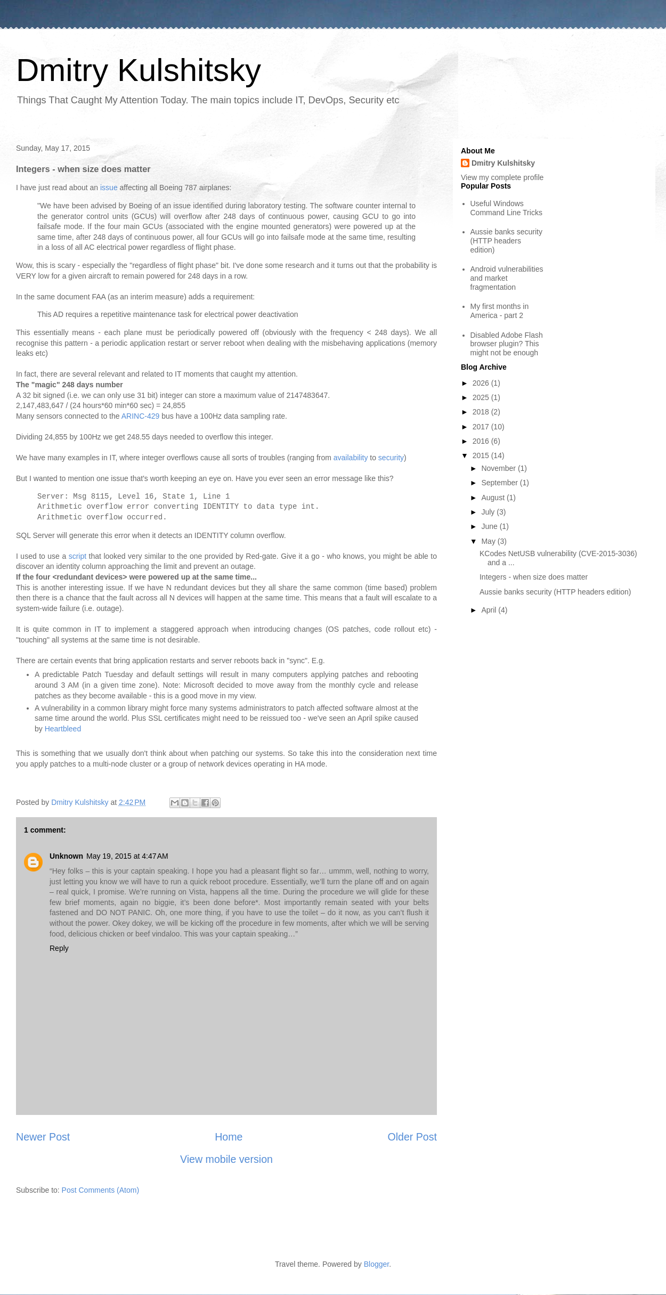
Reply (59, 948)
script (77, 556)
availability (351, 457)
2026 (482, 383)
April (489, 610)
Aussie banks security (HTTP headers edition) (506, 240)
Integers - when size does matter (534, 577)
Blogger (376, 1264)
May (489, 541)
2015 (482, 455)
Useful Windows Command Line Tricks (506, 208)
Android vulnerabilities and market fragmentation (506, 278)
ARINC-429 (140, 416)
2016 (482, 441)
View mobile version (226, 1159)
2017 (482, 426)
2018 (482, 412)
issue (109, 187)
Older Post (412, 1137)
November (499, 468)
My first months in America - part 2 (499, 311)
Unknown (66, 856)
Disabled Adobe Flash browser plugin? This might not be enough (506, 344)
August (493, 497)
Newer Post (43, 1137)
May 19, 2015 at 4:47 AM (127, 856)
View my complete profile (502, 177)
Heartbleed (64, 728)
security (391, 457)
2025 (482, 397)
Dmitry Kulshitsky (138, 70)
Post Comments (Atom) (100, 1190)
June (490, 526)
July (489, 512)
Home (228, 1137)
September (500, 482)
